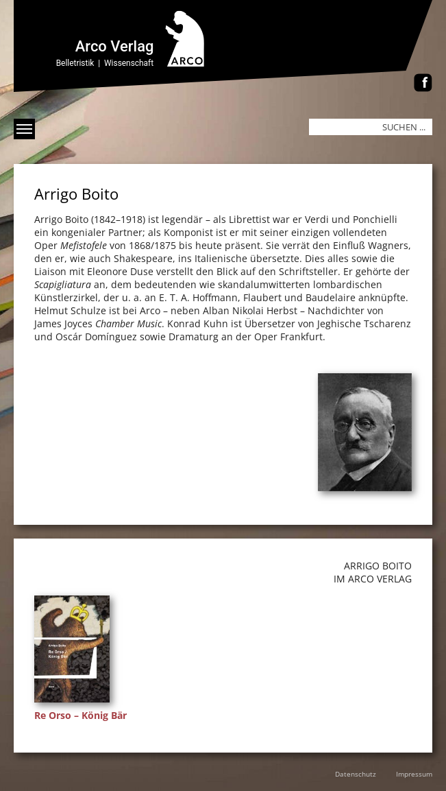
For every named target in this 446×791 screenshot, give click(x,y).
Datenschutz (355, 774)
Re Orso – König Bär (80, 715)
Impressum (414, 774)
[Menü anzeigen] (24, 129)
